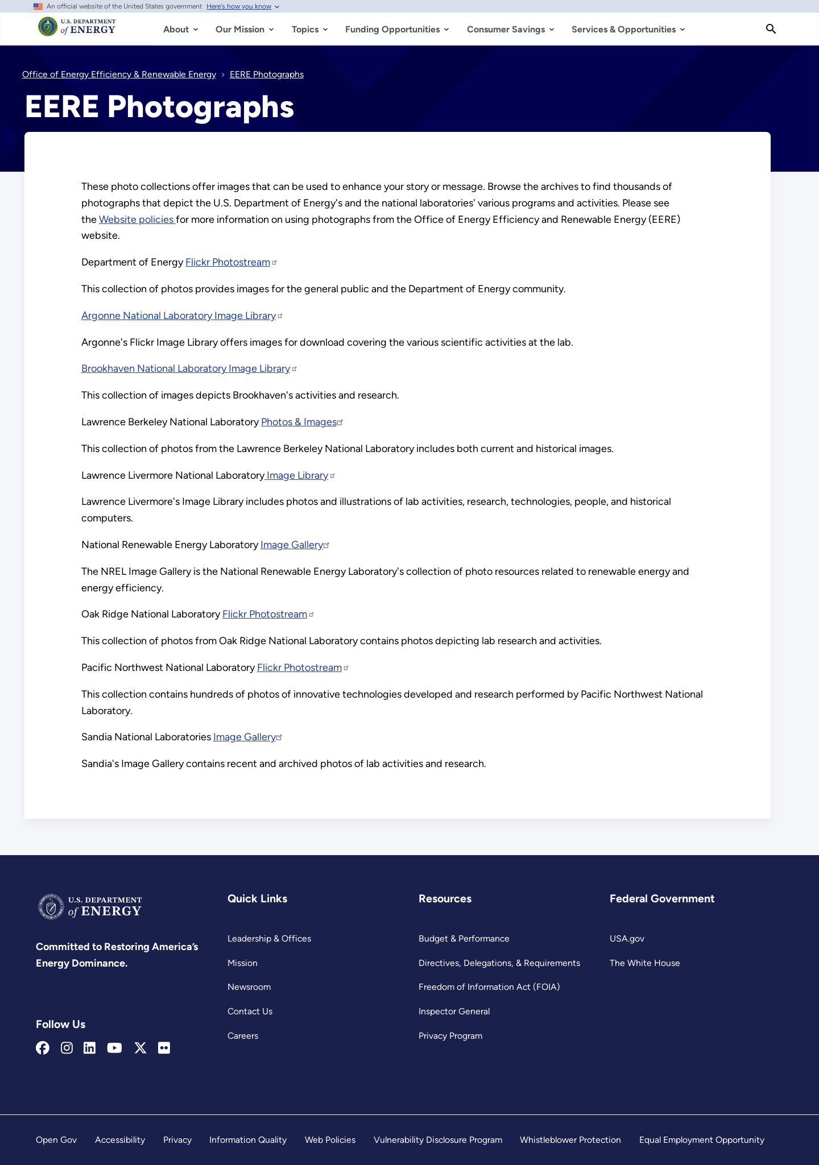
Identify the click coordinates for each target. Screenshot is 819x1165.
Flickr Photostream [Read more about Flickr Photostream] (231, 262)
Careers (243, 1035)
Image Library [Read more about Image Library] (300, 475)
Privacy (177, 1139)
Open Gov (56, 1139)
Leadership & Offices (269, 938)
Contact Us (250, 1011)
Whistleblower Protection (570, 1139)
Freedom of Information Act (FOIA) (489, 986)
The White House (645, 962)
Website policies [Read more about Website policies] (137, 219)
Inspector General (454, 1011)
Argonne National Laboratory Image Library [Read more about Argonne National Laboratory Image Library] (182, 315)
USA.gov (627, 938)
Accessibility (120, 1139)
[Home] (77, 32)
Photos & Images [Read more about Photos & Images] (303, 422)
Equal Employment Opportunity (701, 1139)
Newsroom (249, 986)
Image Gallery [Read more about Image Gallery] (295, 544)
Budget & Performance (464, 938)
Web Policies (330, 1139)
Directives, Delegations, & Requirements (499, 962)
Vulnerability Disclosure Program (438, 1139)
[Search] (771, 29)
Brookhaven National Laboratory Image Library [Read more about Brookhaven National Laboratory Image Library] (189, 368)
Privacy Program (450, 1035)
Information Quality (248, 1139)
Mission (243, 962)
